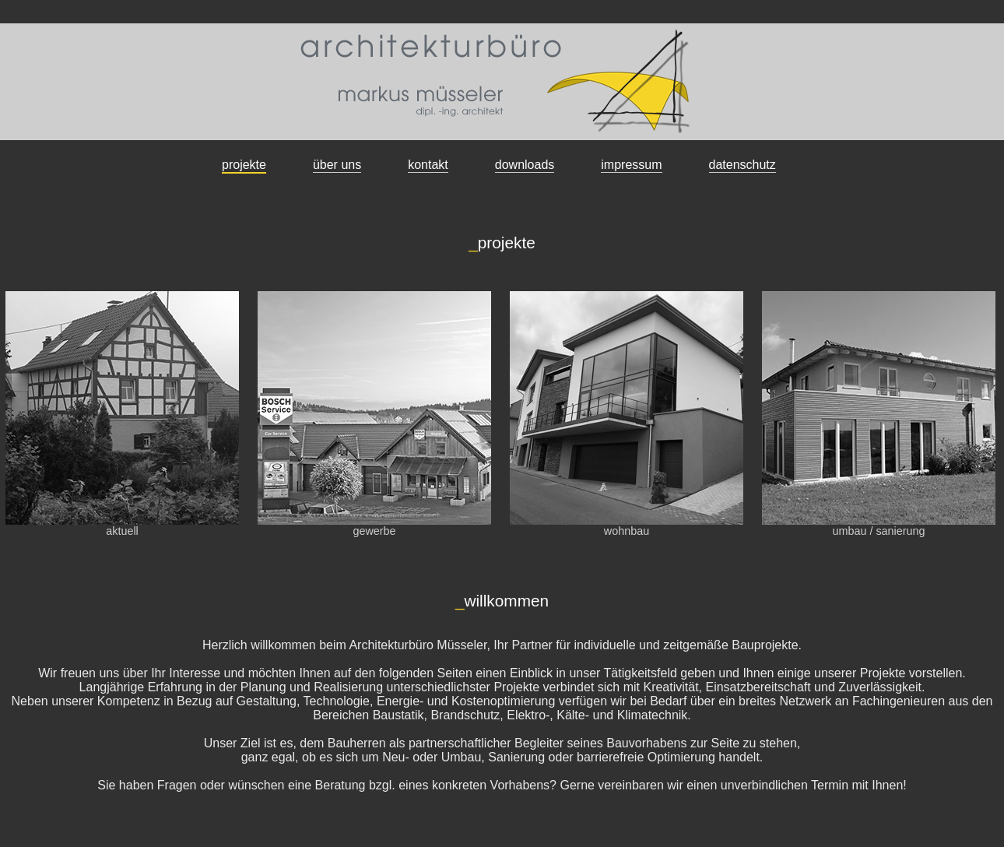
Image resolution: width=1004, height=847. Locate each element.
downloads (525, 164)
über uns (337, 164)
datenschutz (742, 164)
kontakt (428, 164)
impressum (631, 164)
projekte (244, 164)
